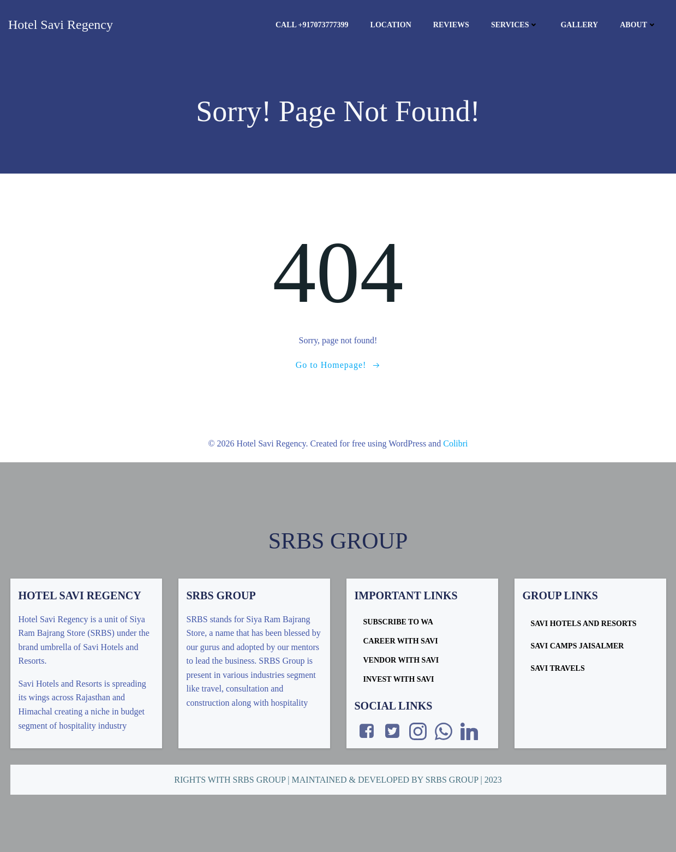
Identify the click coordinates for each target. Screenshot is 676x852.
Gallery (579, 25)
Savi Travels (558, 668)
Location (390, 25)
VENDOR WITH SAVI (401, 660)
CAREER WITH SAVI (400, 641)
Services (515, 25)
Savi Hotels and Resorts (584, 623)
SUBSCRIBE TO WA (398, 622)
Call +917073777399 (312, 25)
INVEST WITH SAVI (398, 679)
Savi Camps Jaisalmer (577, 646)
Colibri (455, 443)
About (638, 25)
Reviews (451, 25)
